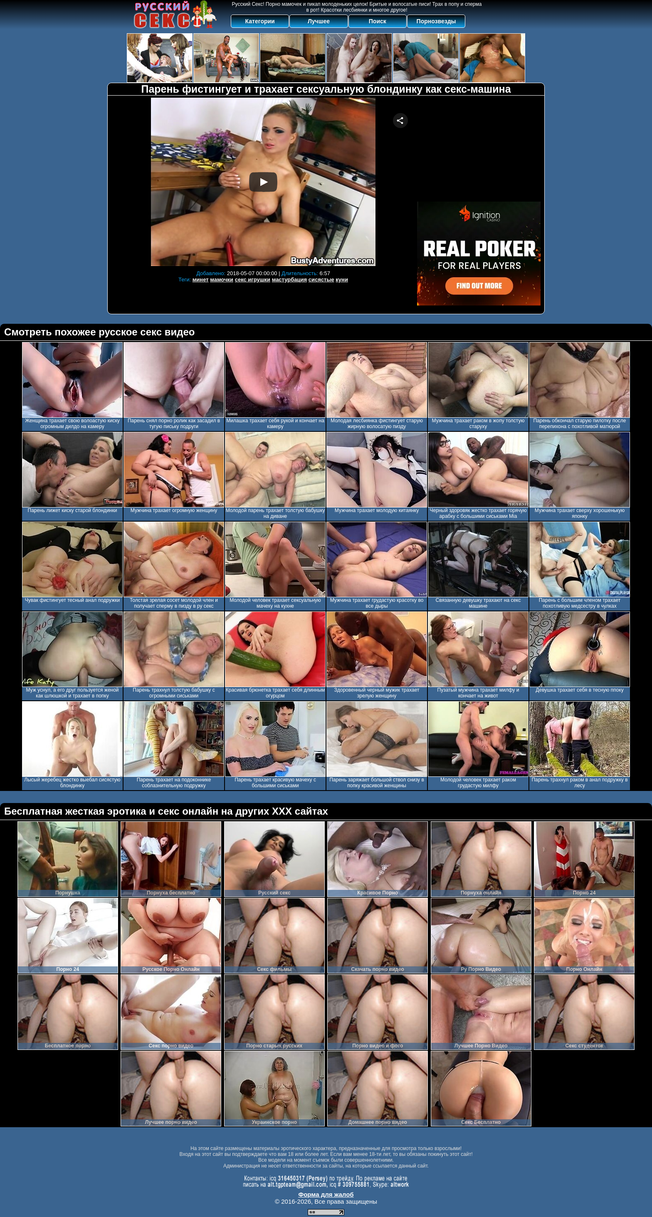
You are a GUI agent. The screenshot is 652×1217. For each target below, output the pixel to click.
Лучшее (319, 21)
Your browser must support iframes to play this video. (263, 182)
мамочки (221, 279)
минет (201, 279)
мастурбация (289, 279)
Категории (260, 21)
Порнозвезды (436, 21)
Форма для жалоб (325, 1194)
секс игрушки (252, 279)
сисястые (321, 279)
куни (342, 279)
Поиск (377, 21)
